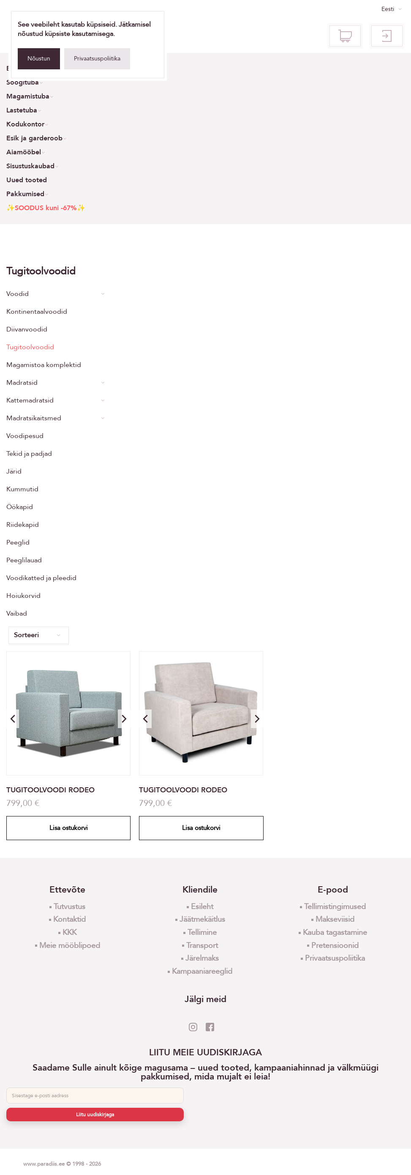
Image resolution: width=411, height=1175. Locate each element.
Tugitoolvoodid (30, 347)
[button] (124, 718)
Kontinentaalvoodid (36, 311)
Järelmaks (202, 958)
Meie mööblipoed (69, 945)
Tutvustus (69, 906)
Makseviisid (335, 919)
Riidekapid (22, 524)
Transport (202, 945)
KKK (69, 932)
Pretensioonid (335, 945)
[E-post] (95, 1095)
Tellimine (202, 932)
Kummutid (22, 489)
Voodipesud (25, 436)
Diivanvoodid (26, 329)
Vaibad (16, 613)
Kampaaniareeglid (202, 971)
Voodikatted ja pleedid (41, 578)
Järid (14, 471)
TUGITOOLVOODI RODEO (50, 790)
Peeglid (18, 542)
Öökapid (19, 507)
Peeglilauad (24, 560)
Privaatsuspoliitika (97, 59)
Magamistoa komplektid (43, 365)
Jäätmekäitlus (202, 919)
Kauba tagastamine (335, 932)
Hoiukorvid (23, 595)
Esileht (202, 906)
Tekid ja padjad (29, 453)
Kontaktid (69, 919)
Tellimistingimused (335, 906)
